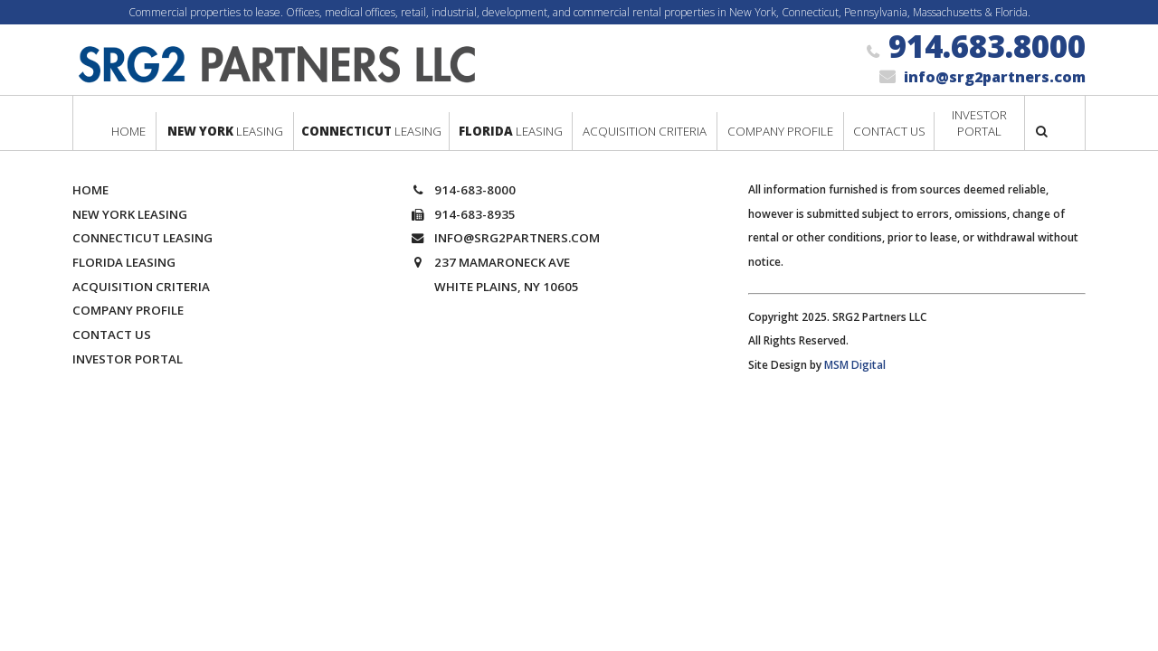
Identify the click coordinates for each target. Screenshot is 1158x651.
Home (90, 190)
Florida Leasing (124, 262)
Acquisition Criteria (141, 286)
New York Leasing (129, 214)
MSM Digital (855, 365)
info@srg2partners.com (995, 77)
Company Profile (128, 310)
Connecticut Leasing (142, 238)
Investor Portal (127, 359)
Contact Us (111, 334)
